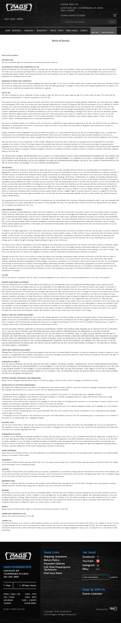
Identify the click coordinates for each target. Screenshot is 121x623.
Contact (84, 30)
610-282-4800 (13, 19)
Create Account (76, 15)
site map (21, 609)
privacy (7, 609)
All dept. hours (27, 585)
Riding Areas (72, 30)
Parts (61, 30)
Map (7, 585)
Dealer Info (42, 30)
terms (13, 609)
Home (7, 30)
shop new (95, 32)
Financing (29, 30)
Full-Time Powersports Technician (57, 568)
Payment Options (54, 563)
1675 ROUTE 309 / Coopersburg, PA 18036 (82, 8)
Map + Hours (67, 10)
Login (64, 15)
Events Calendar (92, 593)
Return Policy (52, 559)
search (112, 22)
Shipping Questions (55, 556)
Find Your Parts (53, 573)
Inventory (17, 30)
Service (53, 30)
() (116, 14)
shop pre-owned (107, 32)
